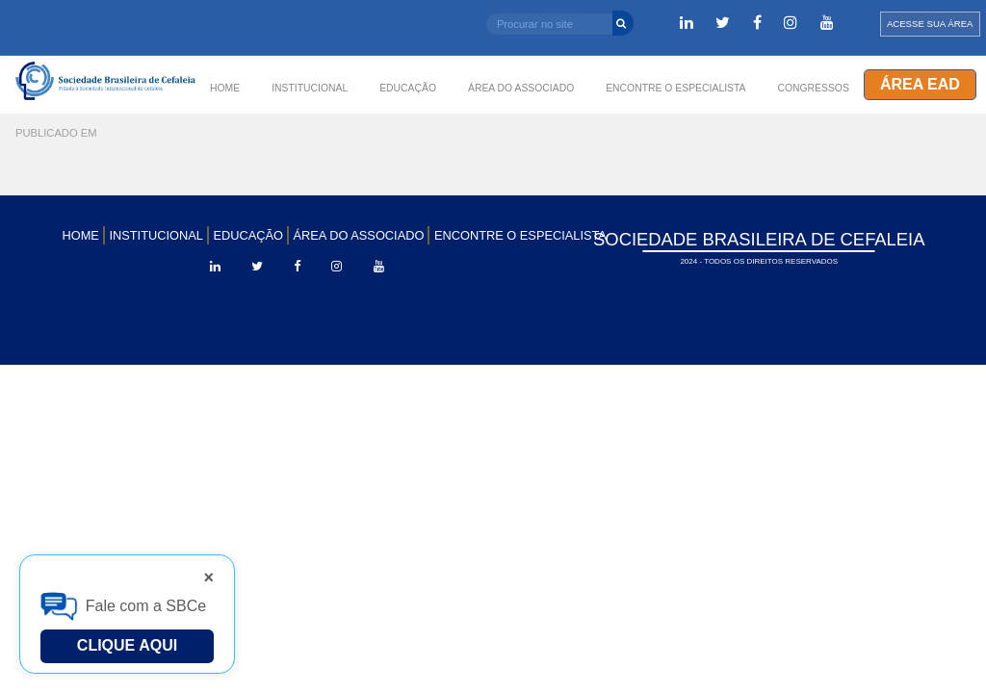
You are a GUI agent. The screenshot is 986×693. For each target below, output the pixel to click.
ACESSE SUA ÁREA (930, 23)
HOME (225, 88)
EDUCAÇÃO (248, 235)
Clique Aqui (127, 645)
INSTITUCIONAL (310, 88)
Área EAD (920, 84)
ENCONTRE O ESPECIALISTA (520, 235)
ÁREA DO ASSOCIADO (359, 235)
